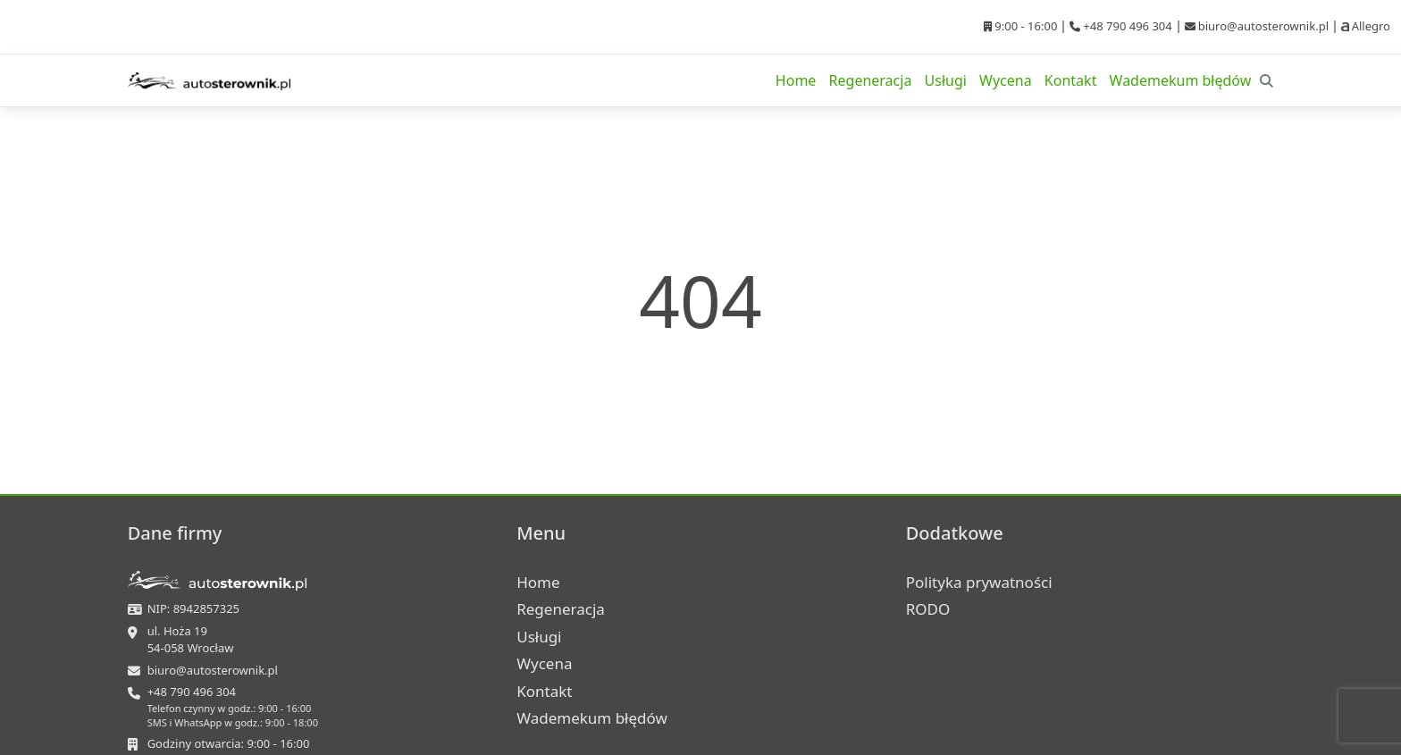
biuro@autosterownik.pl (1257, 26)
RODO (928, 609)
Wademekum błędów (1181, 80)
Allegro (1365, 26)
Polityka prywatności (979, 582)
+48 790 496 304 (1120, 26)
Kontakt (1070, 80)
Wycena (1005, 80)
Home (796, 80)
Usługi (946, 80)
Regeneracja (870, 80)
